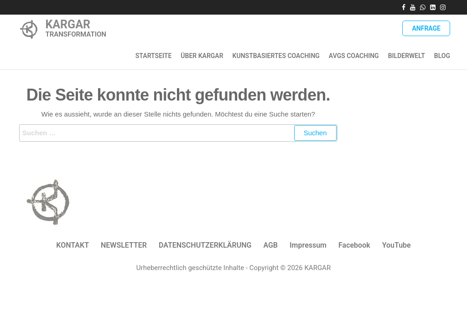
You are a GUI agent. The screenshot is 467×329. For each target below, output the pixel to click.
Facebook (354, 245)
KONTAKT (72, 245)
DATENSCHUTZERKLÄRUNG (205, 245)
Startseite (153, 55)
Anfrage (426, 28)
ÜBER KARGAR (202, 55)
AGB (270, 245)
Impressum (308, 245)
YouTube (396, 245)
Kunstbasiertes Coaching (276, 55)
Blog (442, 55)
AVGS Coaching (354, 55)
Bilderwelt (406, 55)
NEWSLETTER (124, 245)
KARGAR (67, 24)
